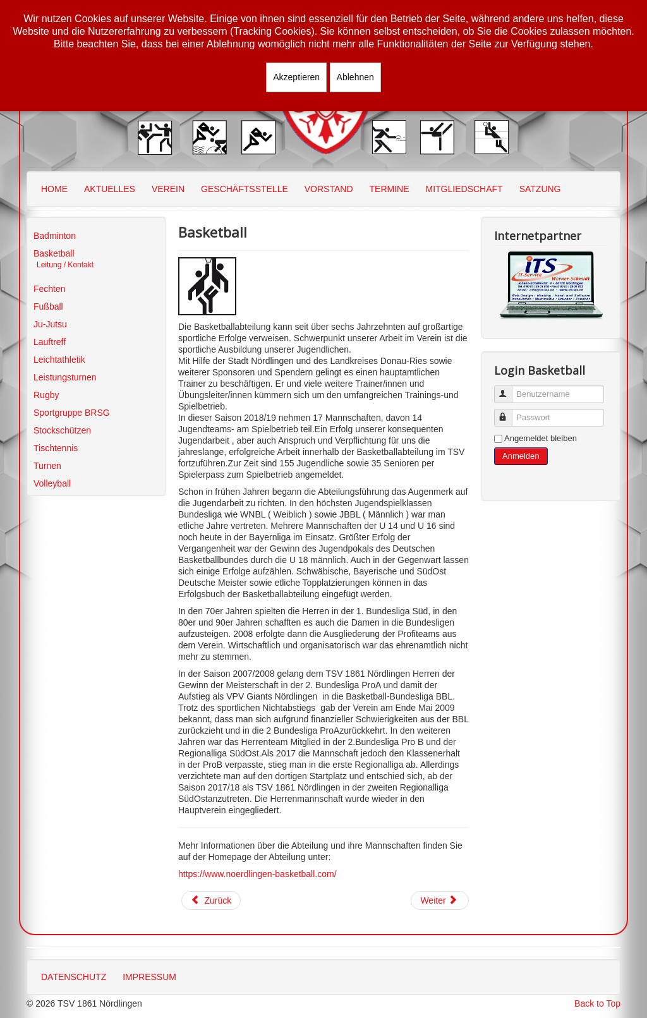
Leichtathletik (59, 359)
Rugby (46, 395)
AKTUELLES (109, 189)
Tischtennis (55, 448)
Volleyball (52, 483)
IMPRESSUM (149, 977)
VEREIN (168, 189)
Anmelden (521, 456)
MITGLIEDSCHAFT (464, 189)
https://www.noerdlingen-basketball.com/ (257, 874)
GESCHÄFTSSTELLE (244, 189)
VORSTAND (329, 189)
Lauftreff (49, 342)
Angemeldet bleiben (540, 438)
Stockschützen (62, 430)
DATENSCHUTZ (73, 977)
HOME (54, 189)
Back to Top (597, 1003)
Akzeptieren (296, 77)
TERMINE (389, 189)
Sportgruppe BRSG (71, 413)
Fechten (49, 289)
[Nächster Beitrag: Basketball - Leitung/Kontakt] (440, 900)
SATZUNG (540, 189)
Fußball (48, 306)
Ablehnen (355, 77)
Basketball (54, 253)
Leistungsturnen (65, 377)
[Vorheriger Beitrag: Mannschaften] (211, 900)
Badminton (54, 236)
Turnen (47, 466)
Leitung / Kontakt (65, 264)
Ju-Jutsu (50, 324)
